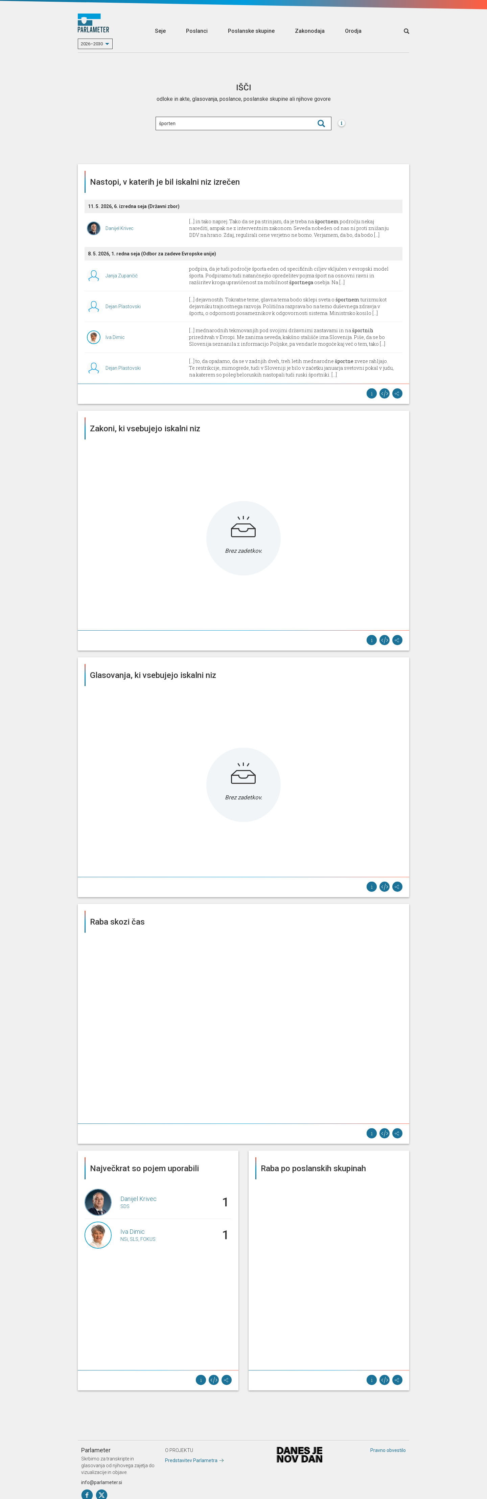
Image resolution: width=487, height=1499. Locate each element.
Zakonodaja (310, 31)
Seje (160, 31)
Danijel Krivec (120, 228)
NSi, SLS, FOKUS (138, 1239)
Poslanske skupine (251, 31)
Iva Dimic (115, 337)
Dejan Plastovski (123, 306)
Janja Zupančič (122, 275)
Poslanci (197, 31)
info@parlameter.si (101, 1482)
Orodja (353, 31)
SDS (125, 1206)
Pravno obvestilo (388, 1450)
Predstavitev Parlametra (191, 1460)
